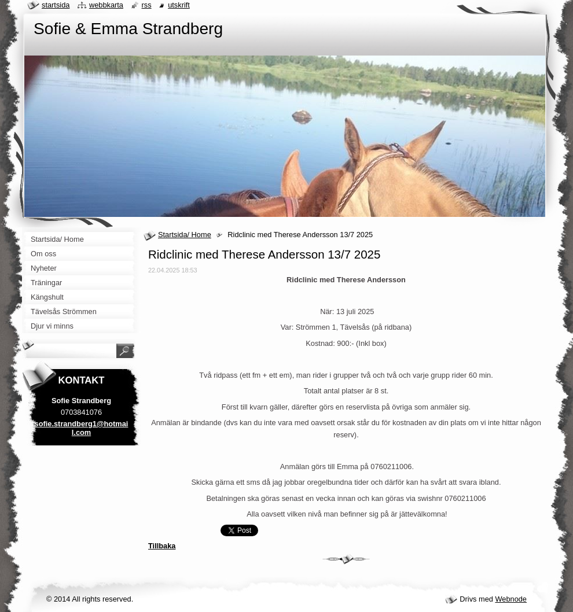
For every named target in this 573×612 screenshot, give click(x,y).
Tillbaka (161, 545)
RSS (147, 5)
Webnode (511, 599)
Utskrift (179, 5)
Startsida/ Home (184, 234)
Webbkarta (106, 5)
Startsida (55, 5)
